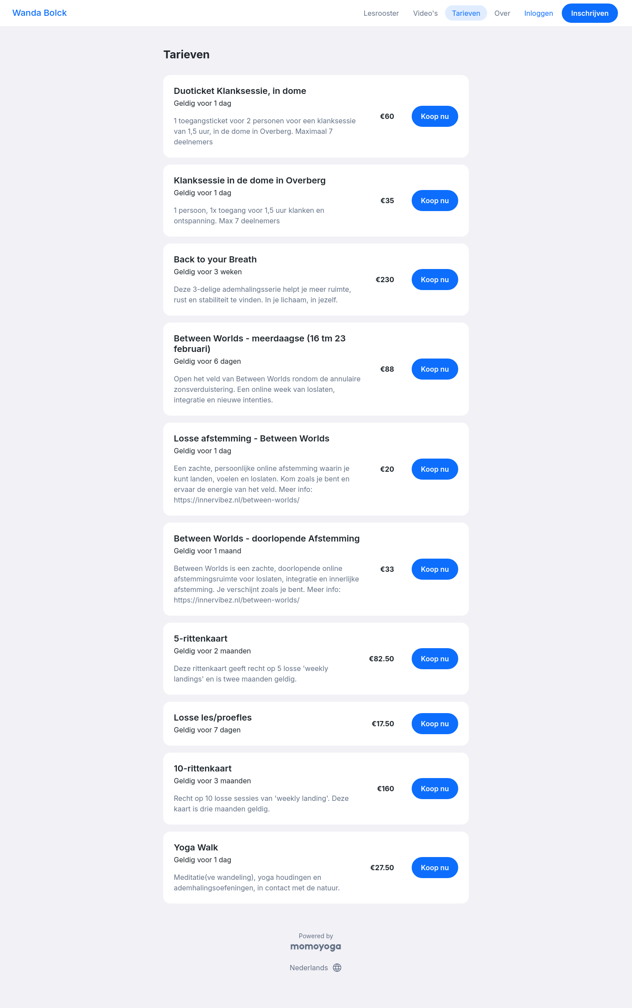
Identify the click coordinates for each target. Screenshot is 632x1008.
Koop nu (435, 116)
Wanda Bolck (39, 12)
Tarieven (466, 13)
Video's (425, 13)
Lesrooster (381, 13)
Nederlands (316, 967)
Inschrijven (590, 13)
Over (502, 13)
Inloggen (538, 13)
